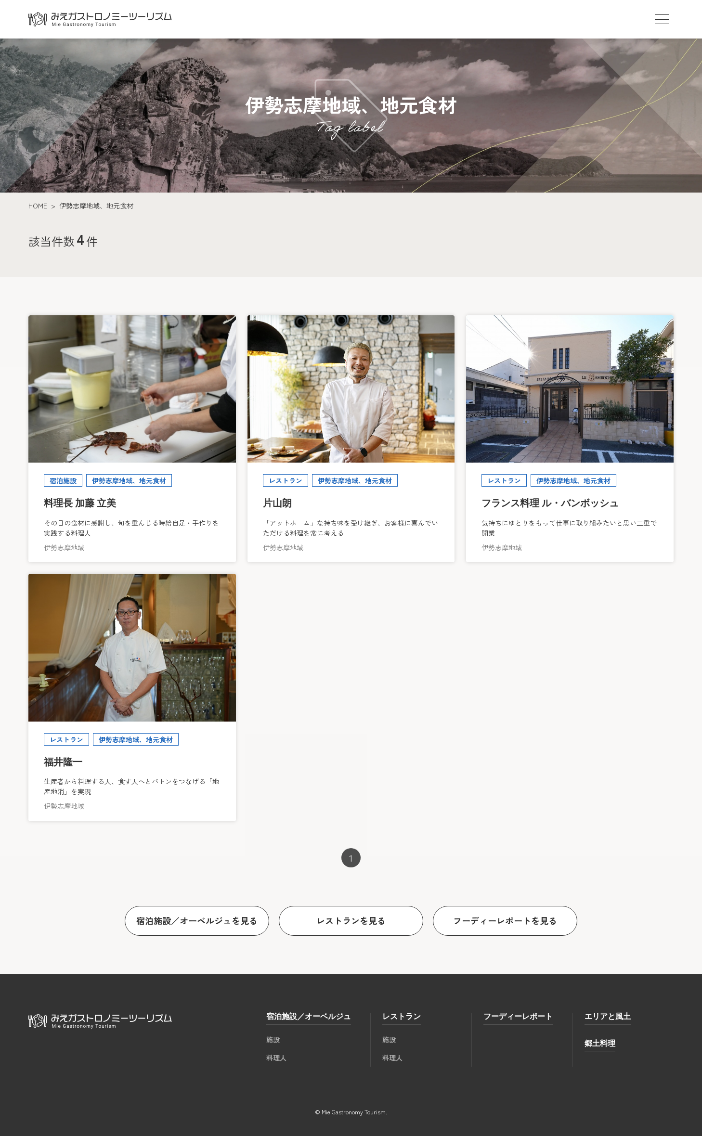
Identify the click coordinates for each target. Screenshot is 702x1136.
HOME (37, 205)
